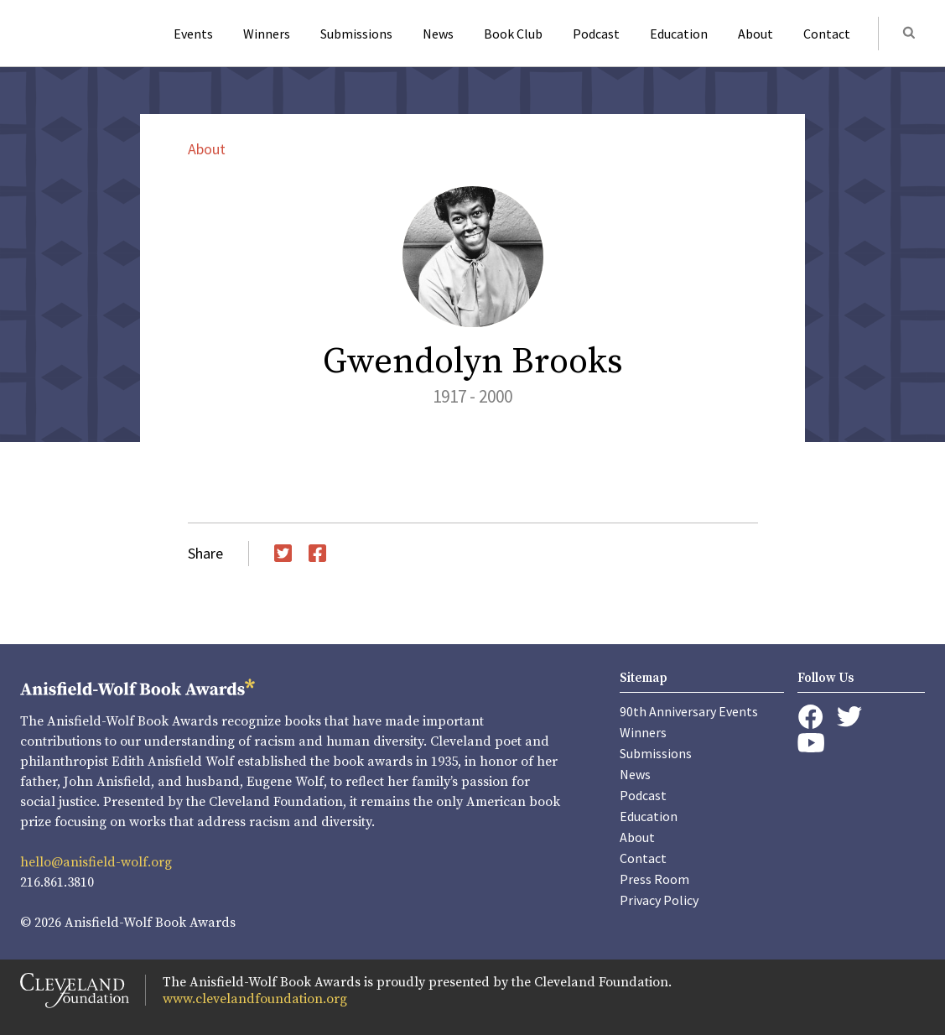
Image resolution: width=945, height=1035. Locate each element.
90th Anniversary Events (689, 711)
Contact (826, 33)
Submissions (356, 33)
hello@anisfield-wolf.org (96, 862)
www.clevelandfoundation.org (255, 999)
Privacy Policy (659, 900)
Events (193, 33)
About (755, 33)
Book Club (513, 33)
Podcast (596, 33)
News (438, 33)
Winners (266, 33)
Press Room (654, 879)
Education (679, 33)
